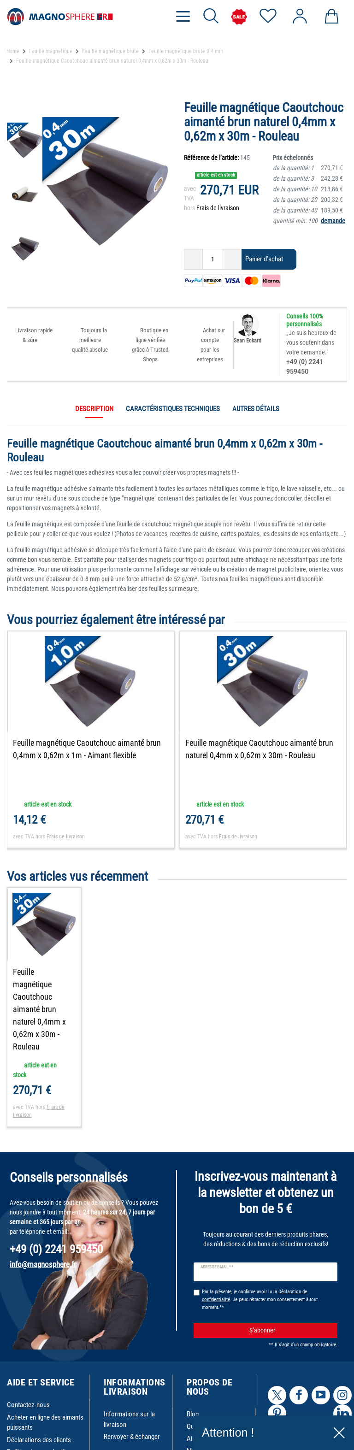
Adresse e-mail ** (217, 1247)
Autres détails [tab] (255, 409)
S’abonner (289, 1311)
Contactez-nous (28, 1385)
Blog (193, 1395)
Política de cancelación (38, 1432)
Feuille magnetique (50, 51)
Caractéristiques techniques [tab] (173, 409)
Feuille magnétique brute (110, 51)
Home (12, 51)
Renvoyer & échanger (132, 1417)
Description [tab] (94, 409)
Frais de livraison (217, 208)
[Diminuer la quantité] (193, 259)
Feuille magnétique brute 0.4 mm (185, 51)
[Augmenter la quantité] (232, 259)
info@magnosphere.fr (43, 1245)
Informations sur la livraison (129, 1400)
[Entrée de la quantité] (212, 259)
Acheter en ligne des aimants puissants (45, 1403)
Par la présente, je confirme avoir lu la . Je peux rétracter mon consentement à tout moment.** (260, 1280)
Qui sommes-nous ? (213, 1407)
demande (333, 220)
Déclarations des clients (39, 1420)
